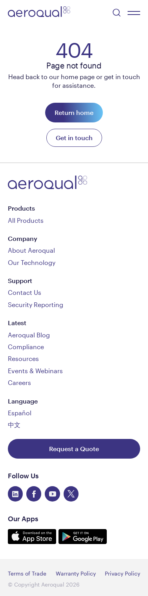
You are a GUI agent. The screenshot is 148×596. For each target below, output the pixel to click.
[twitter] (71, 493)
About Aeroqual (31, 250)
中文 (14, 424)
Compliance (26, 346)
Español (19, 412)
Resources (23, 358)
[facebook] (33, 493)
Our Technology (31, 262)
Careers (19, 382)
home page (78, 76)
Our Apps (23, 518)
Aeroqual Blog (29, 335)
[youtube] (52, 493)
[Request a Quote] (74, 448)
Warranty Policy (76, 573)
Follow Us (23, 475)
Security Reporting (35, 304)
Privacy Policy (122, 573)
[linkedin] (15, 493)
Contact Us (24, 292)
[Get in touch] (74, 138)
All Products (26, 220)
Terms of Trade (27, 573)
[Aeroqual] (39, 12)
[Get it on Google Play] (82, 541)
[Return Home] (74, 112)
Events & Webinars (35, 370)
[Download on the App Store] (33, 541)
